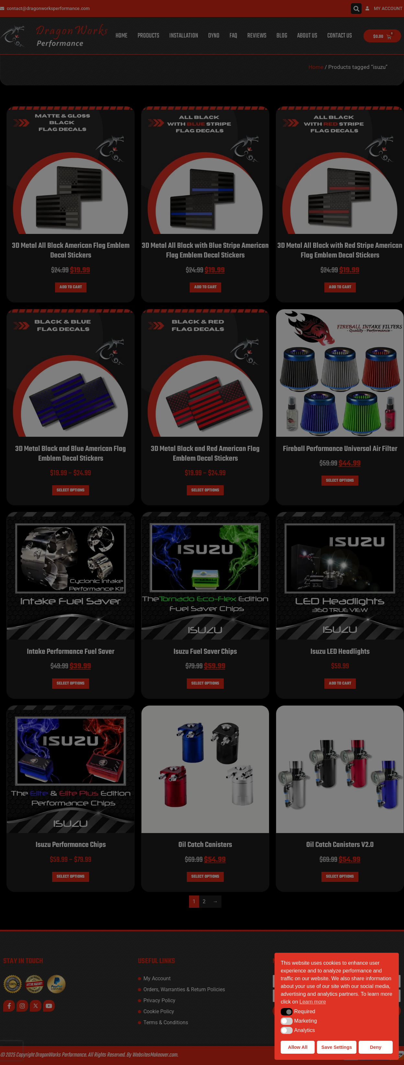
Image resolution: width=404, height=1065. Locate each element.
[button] (287, 1011)
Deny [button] (375, 1047)
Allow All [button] (298, 1047)
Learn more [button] (312, 1002)
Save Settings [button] (336, 1047)
